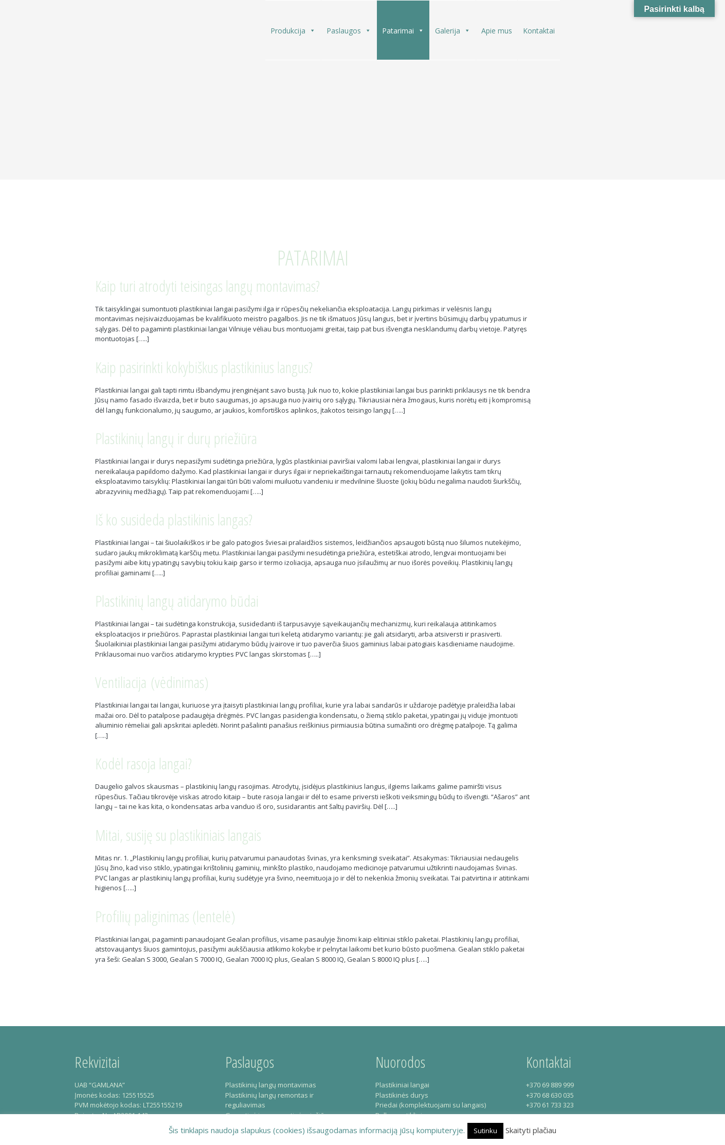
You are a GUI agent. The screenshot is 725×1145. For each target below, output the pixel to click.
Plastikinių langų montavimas (270, 1084)
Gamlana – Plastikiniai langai (111, 94)
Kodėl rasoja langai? (143, 763)
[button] (312, 31)
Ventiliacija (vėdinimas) (152, 682)
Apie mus (496, 31)
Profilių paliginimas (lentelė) (165, 916)
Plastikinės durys (401, 1095)
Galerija (452, 30)
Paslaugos (349, 30)
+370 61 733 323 (550, 1104)
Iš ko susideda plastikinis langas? (173, 519)
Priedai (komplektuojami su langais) (430, 1104)
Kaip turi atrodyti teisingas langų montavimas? (207, 285)
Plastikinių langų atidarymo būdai (177, 600)
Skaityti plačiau (530, 1130)
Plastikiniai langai (402, 1084)
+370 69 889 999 (550, 1084)
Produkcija (293, 30)
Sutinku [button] (485, 1130)
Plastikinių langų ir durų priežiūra (176, 438)
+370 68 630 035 (550, 1095)
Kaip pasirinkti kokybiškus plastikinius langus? (204, 367)
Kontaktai (539, 31)
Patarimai (403, 30)
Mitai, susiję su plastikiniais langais (178, 834)
